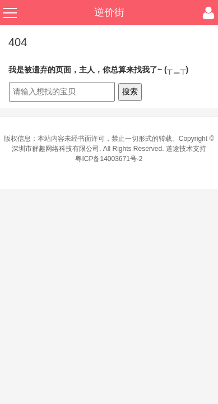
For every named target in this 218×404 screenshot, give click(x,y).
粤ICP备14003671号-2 (108, 159)
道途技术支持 (186, 149)
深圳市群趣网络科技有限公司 (55, 149)
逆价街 (109, 12)
